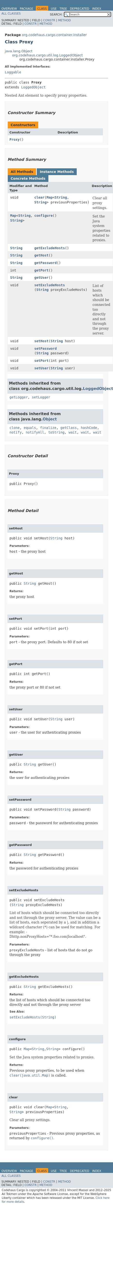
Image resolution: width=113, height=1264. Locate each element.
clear (39, 197)
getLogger (18, 397)
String (61, 197)
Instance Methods (57, 172)
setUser (41, 368)
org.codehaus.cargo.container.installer (54, 35)
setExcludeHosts (49, 285)
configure (43, 215)
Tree (63, 8)
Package (26, 8)
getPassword (45, 263)
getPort (41, 270)
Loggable (13, 72)
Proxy (14, 139)
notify (15, 432)
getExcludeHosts (49, 248)
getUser (41, 277)
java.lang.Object (18, 51)
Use (54, 8)
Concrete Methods (28, 178)
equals (30, 428)
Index (96, 8)
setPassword (45, 348)
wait (72, 432)
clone (14, 428)
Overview (9, 8)
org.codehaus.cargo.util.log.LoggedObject (47, 55)
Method (64, 20)
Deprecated (79, 8)
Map (49, 197)
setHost (41, 341)
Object (50, 419)
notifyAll (35, 432)
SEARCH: (56, 14)
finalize (48, 428)
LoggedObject (33, 87)
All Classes (11, 13)
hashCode (89, 428)
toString (56, 432)
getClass (68, 428)
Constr (49, 20)
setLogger (41, 397)
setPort (41, 361)
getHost (41, 255)
